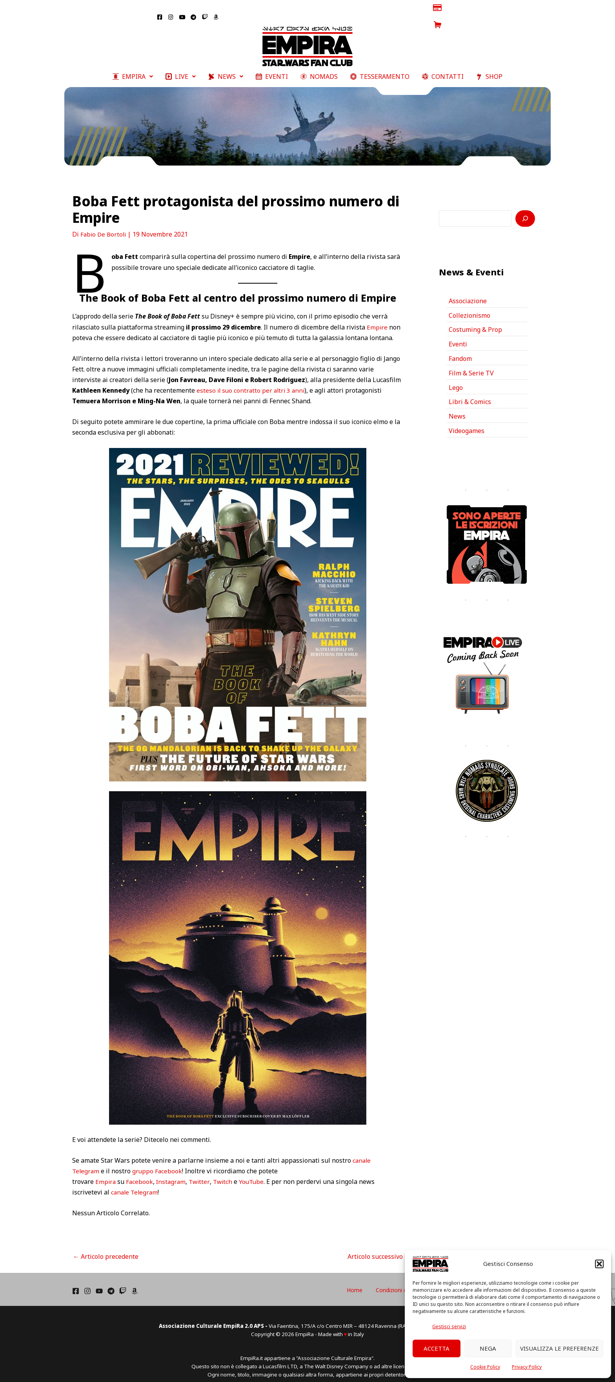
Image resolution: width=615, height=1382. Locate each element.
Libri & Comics (470, 394)
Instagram (172, 1173)
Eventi (458, 336)
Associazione (468, 292)
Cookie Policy (485, 1367)
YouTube (255, 1173)
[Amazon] (134, 1282)
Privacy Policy (527, 1367)
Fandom (460, 350)
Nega (488, 1348)
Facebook (140, 1173)
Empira (105, 1173)
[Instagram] (87, 1282)
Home (391, 1281)
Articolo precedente (105, 1248)
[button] (599, 1264)
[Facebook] (75, 1282)
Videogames (466, 423)
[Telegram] (111, 1282)
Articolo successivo (379, 1248)
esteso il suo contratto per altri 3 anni (252, 382)
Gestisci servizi (449, 1326)
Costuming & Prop (475, 321)
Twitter (201, 1173)
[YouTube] (99, 1282)
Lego (456, 379)
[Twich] (122, 1282)
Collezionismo (469, 307)
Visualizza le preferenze (559, 1348)
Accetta (436, 1348)
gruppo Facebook (158, 1162)
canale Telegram (135, 1184)
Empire (377, 319)
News (457, 408)
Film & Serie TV (471, 365)
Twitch (225, 1173)
